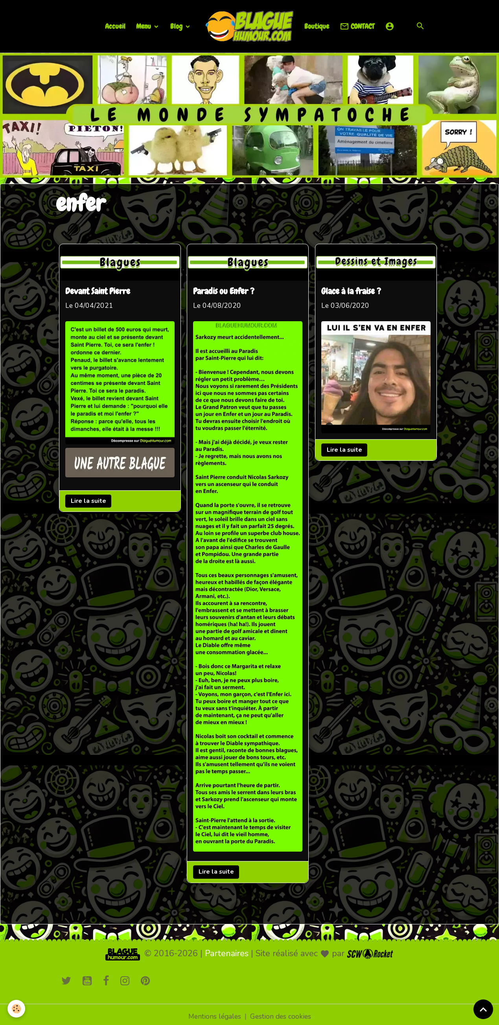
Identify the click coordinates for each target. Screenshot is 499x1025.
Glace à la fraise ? (354, 291)
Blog (177, 26)
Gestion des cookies (281, 1012)
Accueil (115, 26)
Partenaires (227, 949)
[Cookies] (17, 1009)
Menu (144, 26)
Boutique (316, 26)
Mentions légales (213, 1012)
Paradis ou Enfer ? (225, 291)
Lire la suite (89, 500)
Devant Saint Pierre (98, 291)
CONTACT (357, 26)
